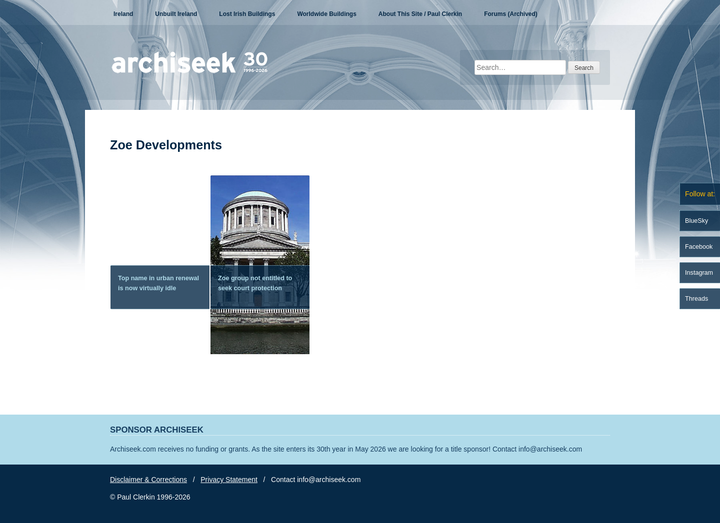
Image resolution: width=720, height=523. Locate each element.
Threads (696, 298)
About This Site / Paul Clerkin (420, 13)
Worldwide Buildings (326, 13)
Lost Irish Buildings (247, 13)
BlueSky (696, 220)
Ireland (123, 13)
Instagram (699, 272)
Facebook (698, 246)
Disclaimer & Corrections (148, 480)
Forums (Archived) (511, 13)
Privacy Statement (229, 480)
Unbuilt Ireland (176, 13)
